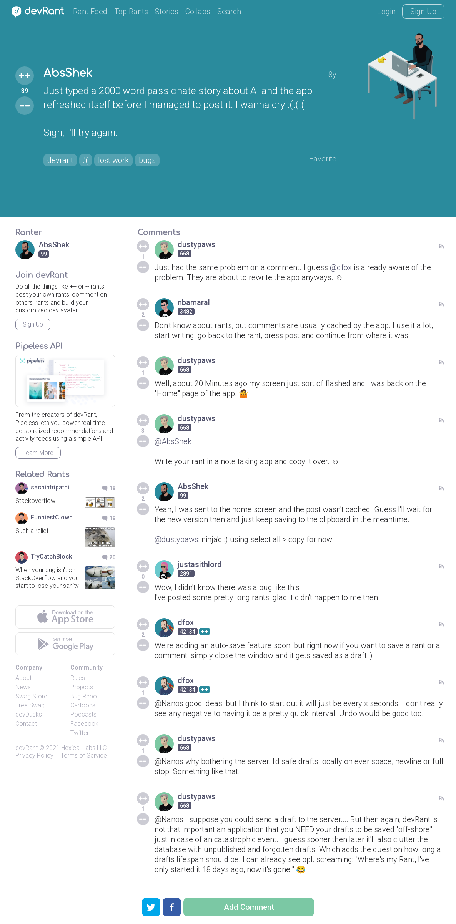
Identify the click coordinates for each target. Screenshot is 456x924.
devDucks (28, 714)
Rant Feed (90, 11)
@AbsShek (173, 441)
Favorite (322, 158)
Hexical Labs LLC (84, 747)
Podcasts (83, 714)
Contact (26, 723)
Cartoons (82, 705)
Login (386, 11)
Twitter (79, 733)
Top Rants (131, 11)
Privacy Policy (34, 755)
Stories (166, 11)
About (23, 678)
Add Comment (249, 907)
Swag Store (31, 696)
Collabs (197, 11)
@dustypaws (176, 539)
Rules (77, 678)
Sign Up (423, 11)
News (23, 687)
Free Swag (30, 705)
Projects (81, 687)
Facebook (84, 723)
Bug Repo (83, 696)
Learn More (38, 452)
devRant (26, 747)
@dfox (341, 267)
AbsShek (67, 73)
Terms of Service (84, 755)
